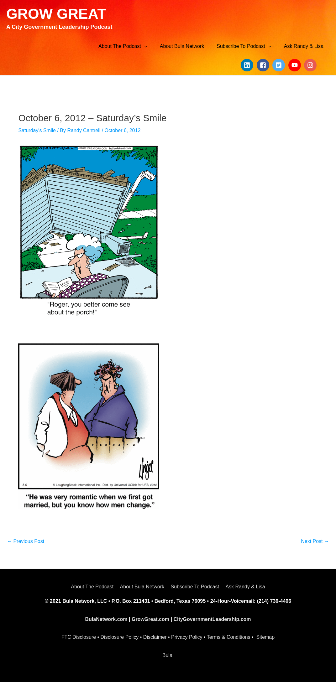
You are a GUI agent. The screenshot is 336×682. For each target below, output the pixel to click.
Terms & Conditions (228, 637)
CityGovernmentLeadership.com (212, 619)
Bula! (168, 655)
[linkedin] (248, 65)
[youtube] (295, 65)
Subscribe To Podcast (195, 586)
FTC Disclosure (78, 637)
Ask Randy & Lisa (245, 586)
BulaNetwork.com (106, 619)
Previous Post (25, 541)
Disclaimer (155, 637)
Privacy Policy (186, 637)
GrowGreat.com (150, 619)
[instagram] (311, 65)
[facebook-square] (264, 65)
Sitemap (265, 637)
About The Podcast (92, 586)
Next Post (315, 541)
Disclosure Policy (120, 637)
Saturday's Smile (37, 130)
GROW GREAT (56, 14)
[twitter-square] (279, 65)
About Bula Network (142, 586)
